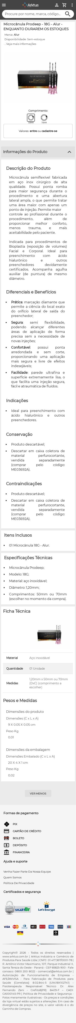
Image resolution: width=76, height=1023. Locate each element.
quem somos (12, 877)
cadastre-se (49, 131)
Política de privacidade (18, 883)
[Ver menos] (38, 793)
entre (33, 131)
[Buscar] (67, 13)
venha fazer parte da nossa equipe (27, 871)
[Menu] (4, 5)
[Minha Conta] (57, 5)
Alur (16, 34)
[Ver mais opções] (72, 5)
